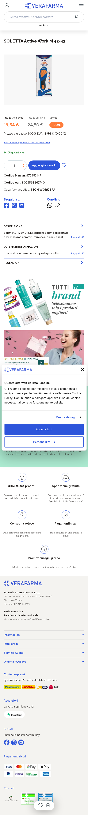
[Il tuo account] (7, 5)
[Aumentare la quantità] (23, 164)
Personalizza (44, 441)
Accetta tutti (44, 429)
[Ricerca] (77, 16)
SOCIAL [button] (8, 729)
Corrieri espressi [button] (14, 674)
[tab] (44, 232)
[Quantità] (14, 166)
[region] (44, 80)
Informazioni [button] (44, 634)
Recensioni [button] (11, 700)
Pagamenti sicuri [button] (15, 756)
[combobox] (41, 16)
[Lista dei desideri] (41, 805)
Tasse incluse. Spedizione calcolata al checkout (27, 142)
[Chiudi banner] (82, 369)
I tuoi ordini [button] (44, 643)
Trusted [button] (9, 788)
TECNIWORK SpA (42, 189)
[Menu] (81, 5)
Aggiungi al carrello (44, 165)
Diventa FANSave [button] (44, 661)
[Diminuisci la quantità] (23, 166)
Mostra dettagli (66, 417)
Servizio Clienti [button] (44, 652)
